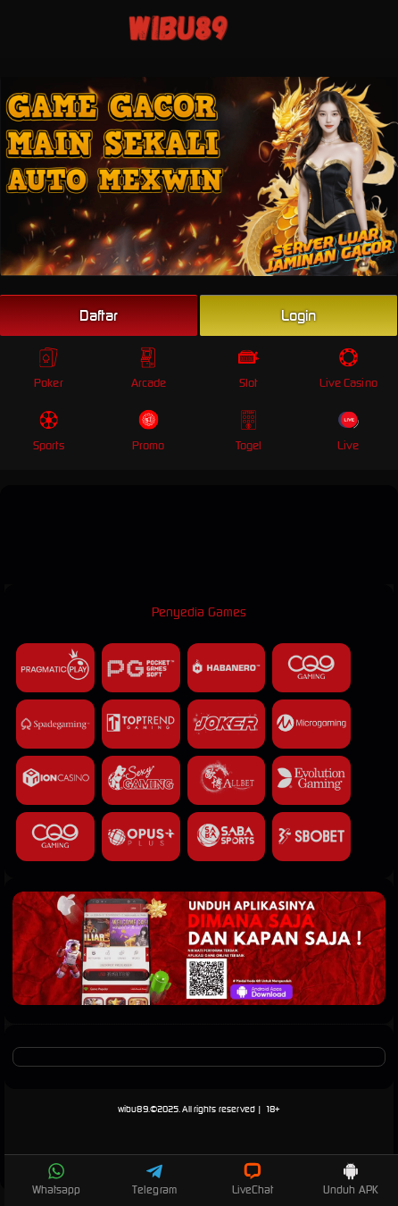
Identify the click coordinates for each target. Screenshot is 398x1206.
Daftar (99, 315)
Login (299, 315)
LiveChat (253, 1179)
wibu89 (133, 1109)
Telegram (154, 1179)
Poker (48, 368)
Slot (248, 368)
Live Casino (348, 368)
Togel (249, 431)
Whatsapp (56, 1179)
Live (348, 431)
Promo (148, 431)
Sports (48, 431)
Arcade (149, 368)
